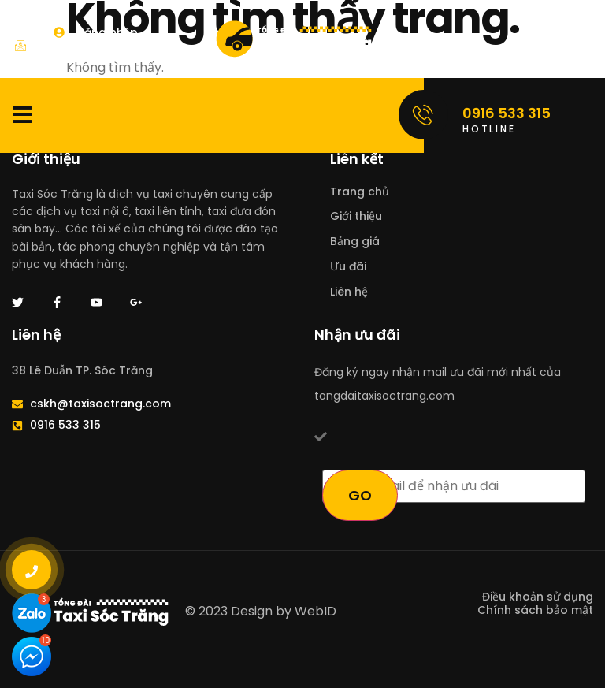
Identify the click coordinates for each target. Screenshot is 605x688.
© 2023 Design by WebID (260, 611)
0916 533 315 (506, 113)
